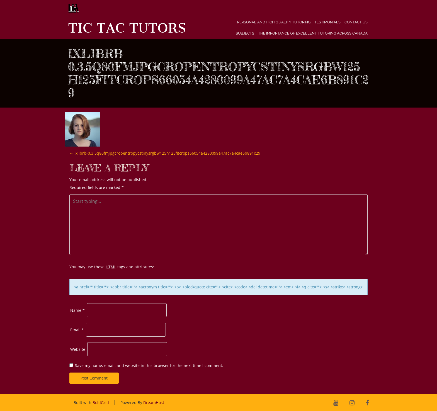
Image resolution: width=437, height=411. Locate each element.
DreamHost (153, 402)
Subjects (245, 33)
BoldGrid (101, 402)
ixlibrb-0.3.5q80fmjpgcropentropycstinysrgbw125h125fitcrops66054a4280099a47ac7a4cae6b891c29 (164, 153)
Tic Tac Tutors (127, 28)
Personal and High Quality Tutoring (273, 22)
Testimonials (327, 22)
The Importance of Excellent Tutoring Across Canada (313, 33)
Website (77, 349)
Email (77, 329)
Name (77, 310)
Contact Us (356, 22)
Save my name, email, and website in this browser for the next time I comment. (149, 365)
